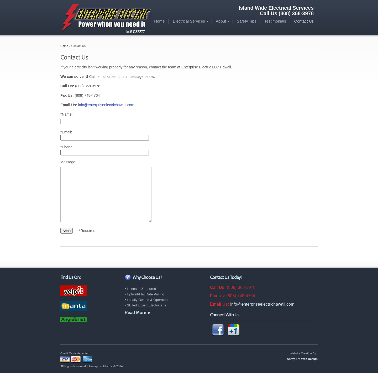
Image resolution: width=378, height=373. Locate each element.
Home (159, 21)
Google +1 (233, 330)
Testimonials (275, 21)
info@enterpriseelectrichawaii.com (106, 105)
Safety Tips (246, 21)
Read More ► (138, 312)
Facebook (218, 330)
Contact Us (304, 21)
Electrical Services (189, 21)
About (221, 21)
